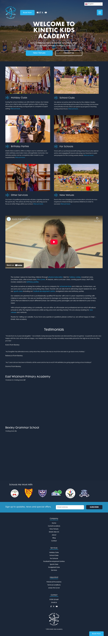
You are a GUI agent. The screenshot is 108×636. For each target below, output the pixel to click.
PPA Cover (41, 279)
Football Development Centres (54, 561)
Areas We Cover (54, 588)
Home (54, 523)
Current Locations (54, 526)
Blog (54, 538)
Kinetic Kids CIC (54, 532)
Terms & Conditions (54, 585)
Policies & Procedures (54, 582)
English (89, 4)
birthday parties (32, 282)
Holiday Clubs (19, 98)
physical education (55, 277)
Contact (54, 541)
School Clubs (67, 98)
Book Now (96, 634)
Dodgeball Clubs (54, 567)
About (54, 535)
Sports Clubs (54, 564)
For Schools (66, 147)
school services (65, 286)
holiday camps (75, 277)
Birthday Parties (20, 147)
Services (54, 570)
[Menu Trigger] (100, 12)
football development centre (44, 291)
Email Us (54, 602)
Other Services (19, 195)
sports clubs (18, 291)
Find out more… (16, 109)
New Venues (67, 195)
